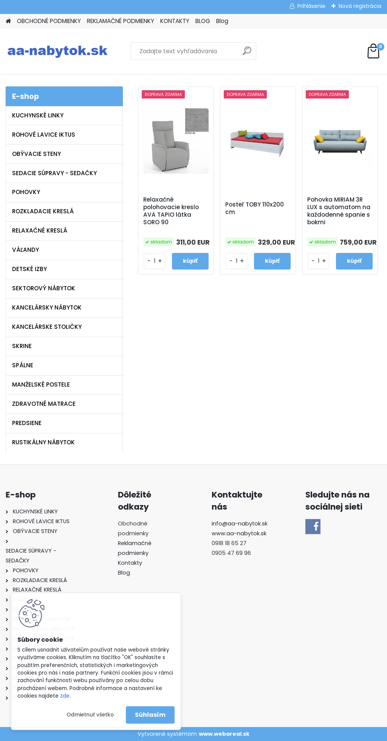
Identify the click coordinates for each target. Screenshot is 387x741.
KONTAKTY (174, 21)
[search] (247, 53)
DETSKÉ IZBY (29, 269)
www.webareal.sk (224, 734)
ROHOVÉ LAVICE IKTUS (43, 135)
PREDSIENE (27, 423)
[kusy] (154, 261)
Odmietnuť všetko (90, 714)
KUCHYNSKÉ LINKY (37, 115)
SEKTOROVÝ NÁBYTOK (43, 288)
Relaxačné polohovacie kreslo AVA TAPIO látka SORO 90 (171, 211)
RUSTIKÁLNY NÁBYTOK (43, 442)
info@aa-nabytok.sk (240, 523)
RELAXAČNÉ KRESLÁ (39, 230)
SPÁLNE (22, 365)
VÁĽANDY (25, 250)
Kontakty (130, 563)
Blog (222, 21)
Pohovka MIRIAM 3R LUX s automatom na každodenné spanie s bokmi (338, 211)
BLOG (202, 21)
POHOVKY (26, 192)
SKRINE (22, 346)
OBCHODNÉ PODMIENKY (49, 21)
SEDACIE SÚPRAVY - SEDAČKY (54, 173)
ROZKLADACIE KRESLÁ (43, 211)
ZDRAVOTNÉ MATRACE (44, 404)
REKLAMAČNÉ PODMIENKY (120, 21)
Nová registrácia (360, 6)
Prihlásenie (311, 6)
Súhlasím (150, 714)
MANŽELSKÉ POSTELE (41, 384)
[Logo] (58, 51)
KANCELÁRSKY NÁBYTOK (47, 307)
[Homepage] (8, 21)
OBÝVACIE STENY (36, 154)
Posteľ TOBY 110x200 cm (254, 208)
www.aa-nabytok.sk (239, 533)
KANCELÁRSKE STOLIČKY (47, 327)
